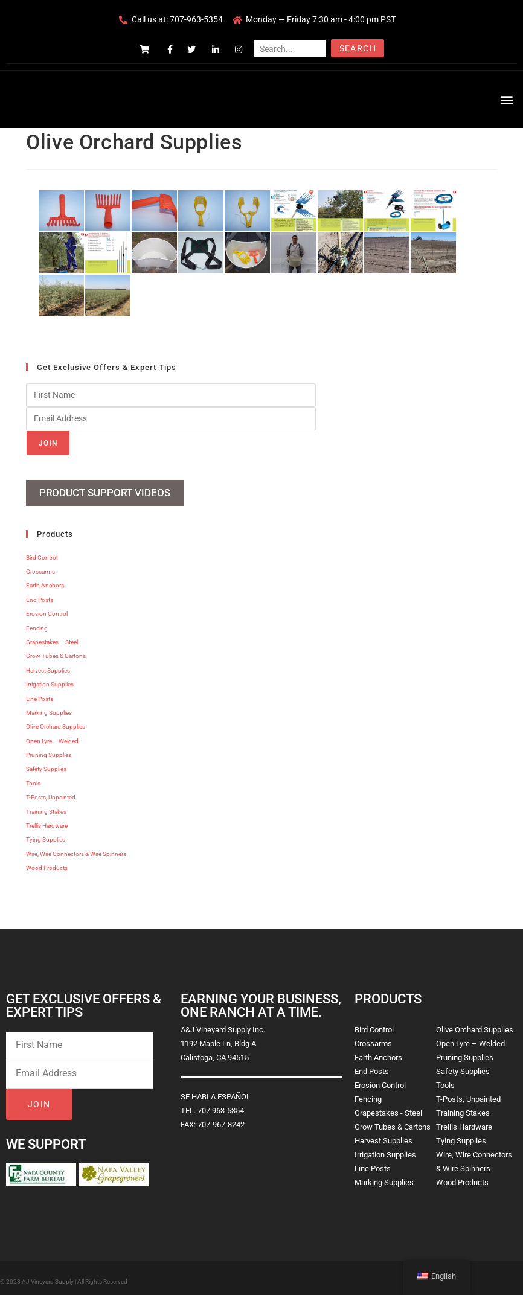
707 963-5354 (220, 1105)
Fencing (37, 623)
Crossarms (40, 567)
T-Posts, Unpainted (50, 792)
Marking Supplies (49, 707)
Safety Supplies (46, 764)
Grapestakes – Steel (52, 637)
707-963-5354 (196, 19)
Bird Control (41, 552)
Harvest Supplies (48, 665)
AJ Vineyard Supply (48, 1276)
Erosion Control (47, 609)
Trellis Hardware (47, 821)
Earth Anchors (45, 580)
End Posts (39, 594)
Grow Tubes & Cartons (56, 651)
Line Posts (39, 693)
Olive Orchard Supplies (55, 722)
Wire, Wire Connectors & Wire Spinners (76, 848)
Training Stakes (46, 806)
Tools (33, 778)
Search (357, 48)
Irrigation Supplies (50, 679)
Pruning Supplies (48, 750)
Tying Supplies (45, 835)
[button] (507, 99)
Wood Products (47, 863)
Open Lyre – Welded (52, 736)
